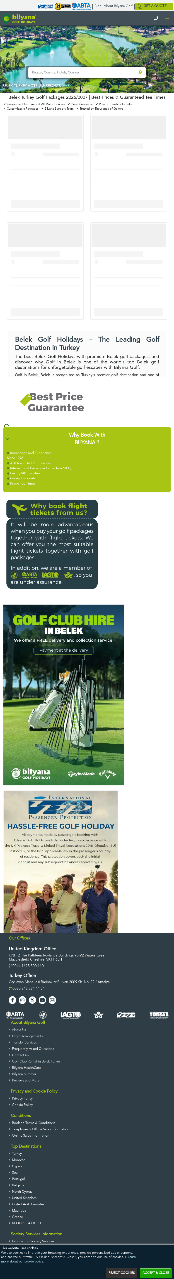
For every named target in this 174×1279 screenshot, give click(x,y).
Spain (16, 1173)
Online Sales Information (30, 1136)
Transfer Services (24, 1042)
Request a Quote (28, 1223)
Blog (98, 6)
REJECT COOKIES (122, 1272)
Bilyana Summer (24, 1074)
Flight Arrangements (27, 1036)
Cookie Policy (22, 1105)
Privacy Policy (22, 1098)
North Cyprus (22, 1192)
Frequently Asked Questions (33, 1049)
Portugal (18, 1179)
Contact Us (20, 1055)
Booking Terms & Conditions (33, 1123)
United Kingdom (24, 1198)
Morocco (18, 1160)
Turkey (17, 1154)
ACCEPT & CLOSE (156, 1272)
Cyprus (17, 1166)
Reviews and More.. (26, 1080)
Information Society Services (33, 1241)
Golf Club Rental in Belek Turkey (36, 1061)
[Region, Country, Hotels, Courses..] (82, 72)
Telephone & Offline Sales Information (40, 1129)
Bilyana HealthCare (26, 1068)
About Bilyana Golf (118, 6)
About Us (19, 1030)
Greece (17, 1217)
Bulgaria (18, 1185)
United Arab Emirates (28, 1204)
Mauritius (19, 1211)
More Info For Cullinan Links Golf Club (45, 203)
